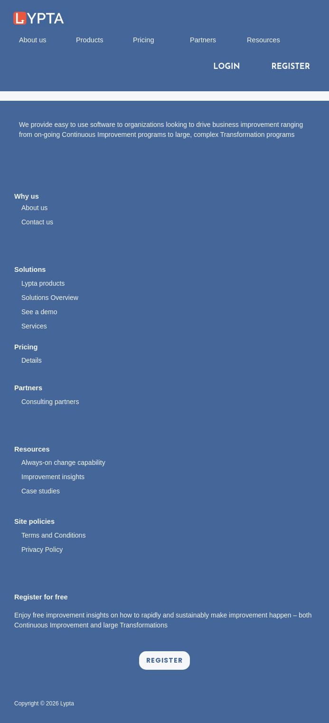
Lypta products (43, 283)
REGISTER (290, 67)
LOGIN (226, 67)
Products (89, 40)
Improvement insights (53, 477)
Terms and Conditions (53, 535)
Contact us (37, 222)
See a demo (39, 312)
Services (34, 326)
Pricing (143, 40)
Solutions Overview (49, 297)
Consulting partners (50, 401)
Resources (263, 40)
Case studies (40, 491)
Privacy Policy (42, 549)
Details (31, 360)
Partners (203, 40)
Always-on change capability (63, 462)
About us (33, 40)
